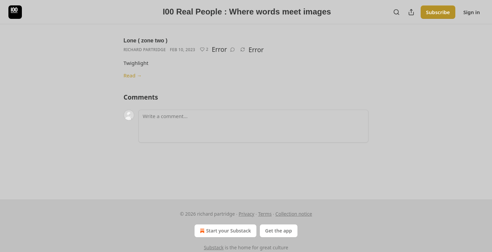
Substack (214, 247)
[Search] (396, 12)
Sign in (471, 12)
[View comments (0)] (232, 49)
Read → (133, 75)
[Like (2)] (204, 49)
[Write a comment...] (253, 126)
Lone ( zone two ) (146, 40)
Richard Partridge (145, 49)
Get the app (278, 230)
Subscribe (438, 12)
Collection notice (293, 214)
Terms (265, 214)
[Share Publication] (411, 12)
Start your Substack (225, 231)
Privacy (246, 214)
